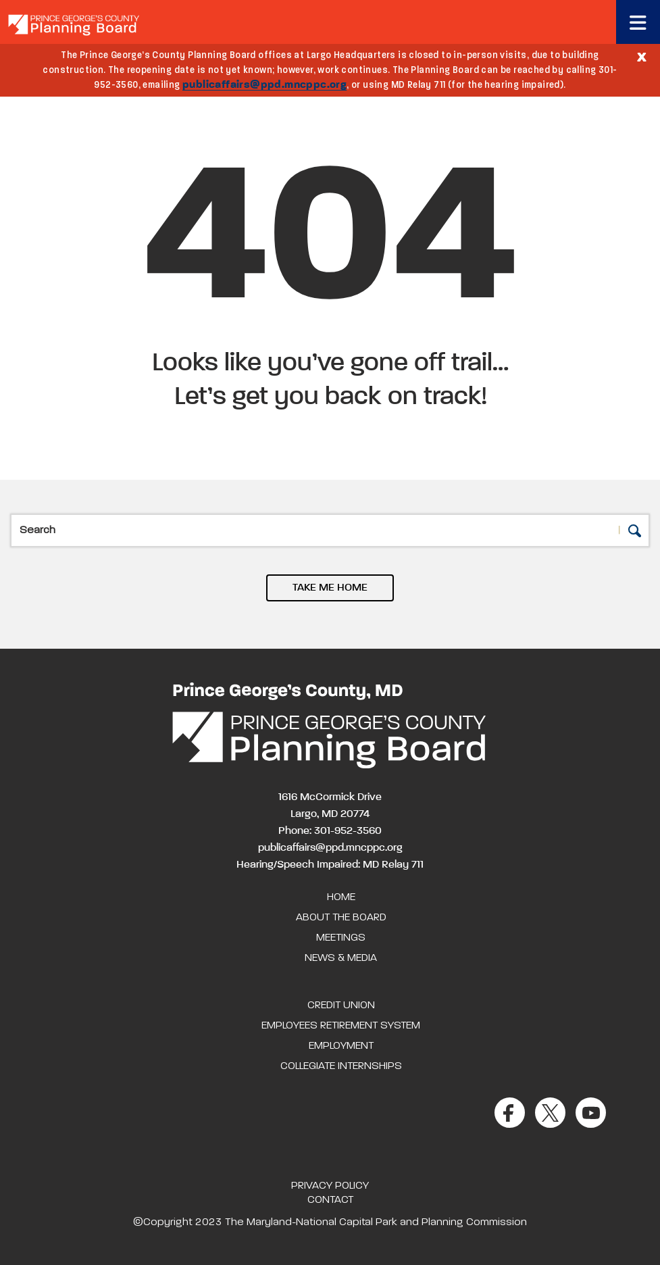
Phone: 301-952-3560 (330, 831)
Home (341, 897)
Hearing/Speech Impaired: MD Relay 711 (330, 865)
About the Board (341, 917)
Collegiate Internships (341, 1066)
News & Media (341, 958)
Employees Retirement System (340, 1025)
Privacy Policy (330, 1186)
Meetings (340, 938)
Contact (330, 1200)
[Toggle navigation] (638, 22)
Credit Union (341, 1005)
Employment (341, 1046)
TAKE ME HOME (330, 587)
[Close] (641, 56)
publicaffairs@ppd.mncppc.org (264, 85)
